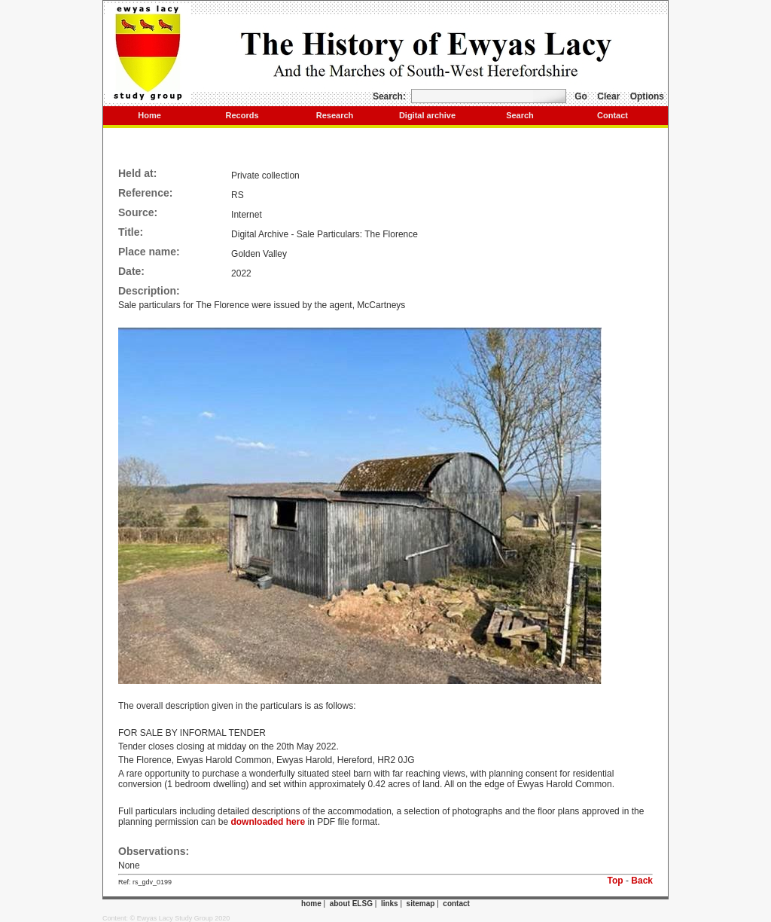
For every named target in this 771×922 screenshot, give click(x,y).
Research (335, 115)
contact (456, 903)
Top (615, 880)
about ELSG (351, 903)
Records (241, 115)
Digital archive (427, 115)
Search (520, 115)
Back (642, 880)
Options (647, 96)
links (389, 903)
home (311, 903)
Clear (608, 96)
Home (149, 115)
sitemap (421, 903)
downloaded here (267, 822)
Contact (612, 115)
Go (580, 96)
